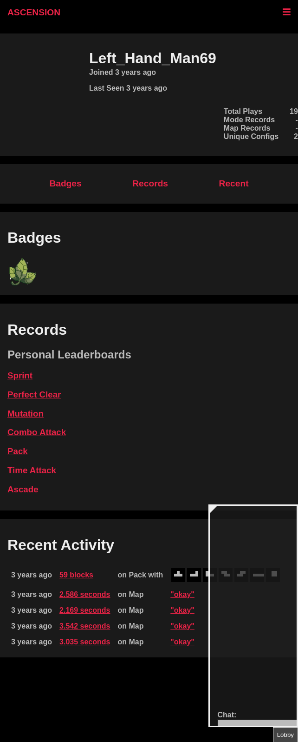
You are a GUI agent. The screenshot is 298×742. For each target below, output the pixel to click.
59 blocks (76, 575)
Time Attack (31, 470)
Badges (65, 183)
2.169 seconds (84, 610)
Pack (17, 451)
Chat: (226, 715)
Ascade (23, 489)
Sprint (19, 375)
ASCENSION (33, 12)
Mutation (25, 413)
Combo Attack (36, 432)
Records (150, 183)
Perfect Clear (34, 394)
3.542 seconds (84, 626)
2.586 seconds (84, 594)
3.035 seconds (84, 642)
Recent (234, 183)
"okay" (182, 594)
